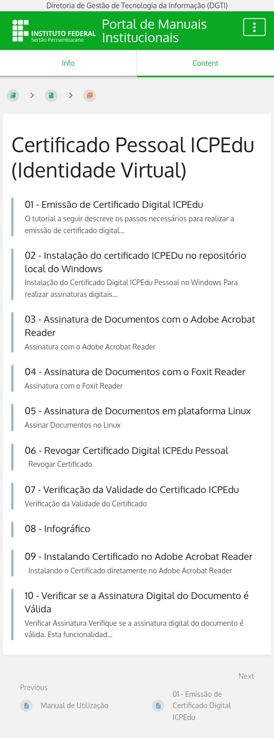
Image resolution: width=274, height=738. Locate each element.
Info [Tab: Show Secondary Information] (68, 63)
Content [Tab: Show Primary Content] (205, 63)
